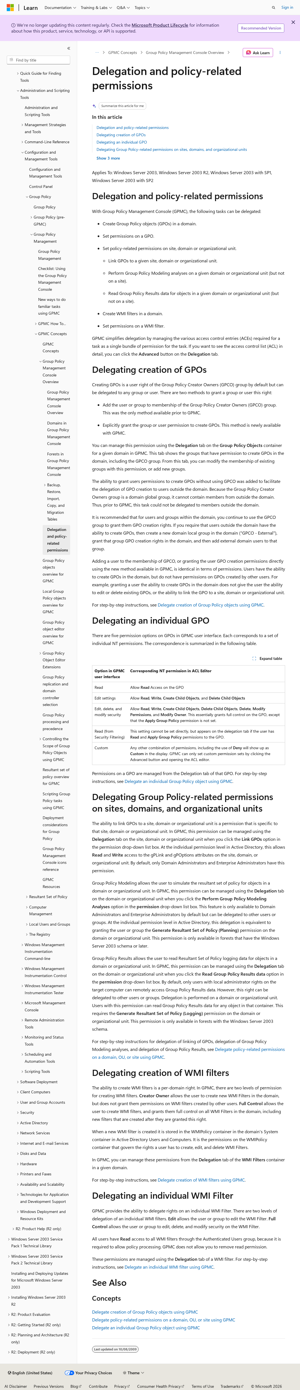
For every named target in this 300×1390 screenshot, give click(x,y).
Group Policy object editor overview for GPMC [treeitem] (54, 632)
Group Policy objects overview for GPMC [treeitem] (54, 571)
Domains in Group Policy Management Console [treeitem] (58, 433)
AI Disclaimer (15, 1386)
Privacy (120, 1386)
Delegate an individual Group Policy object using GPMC (178, 781)
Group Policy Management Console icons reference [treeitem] (55, 859)
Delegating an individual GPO (122, 142)
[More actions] (280, 52)
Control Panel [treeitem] (40, 186)
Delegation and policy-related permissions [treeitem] (57, 540)
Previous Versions (49, 1386)
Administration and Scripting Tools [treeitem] (41, 111)
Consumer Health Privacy (159, 1386)
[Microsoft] (10, 7)
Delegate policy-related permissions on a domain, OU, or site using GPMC (163, 1320)
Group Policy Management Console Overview (185, 52)
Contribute (98, 1386)
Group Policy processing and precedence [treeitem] (56, 721)
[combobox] (38, 60)
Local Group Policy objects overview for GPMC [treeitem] (54, 602)
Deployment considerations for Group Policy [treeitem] (55, 828)
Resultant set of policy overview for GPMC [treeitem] (56, 776)
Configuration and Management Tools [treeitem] (45, 173)
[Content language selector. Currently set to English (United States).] (30, 1372)
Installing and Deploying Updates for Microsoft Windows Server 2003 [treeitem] (39, 1280)
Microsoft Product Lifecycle (160, 25)
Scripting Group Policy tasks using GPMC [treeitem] (56, 800)
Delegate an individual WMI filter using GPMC (169, 1267)
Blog (74, 1386)
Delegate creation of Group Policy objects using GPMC (211, 605)
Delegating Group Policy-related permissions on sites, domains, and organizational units (172, 149)
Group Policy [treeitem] (45, 207)
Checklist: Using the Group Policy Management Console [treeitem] (52, 279)
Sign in (287, 7)
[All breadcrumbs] (97, 52)
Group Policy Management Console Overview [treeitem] (58, 402)
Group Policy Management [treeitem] (49, 255)
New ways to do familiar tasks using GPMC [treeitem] (52, 306)
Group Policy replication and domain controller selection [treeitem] (55, 690)
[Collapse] (69, 48)
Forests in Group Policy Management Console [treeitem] (58, 464)
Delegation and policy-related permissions (133, 127)
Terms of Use (203, 1386)
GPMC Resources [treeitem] (51, 883)
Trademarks (230, 1386)
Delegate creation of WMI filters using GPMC (201, 1180)
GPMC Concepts (122, 52)
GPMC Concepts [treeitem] (51, 347)
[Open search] (273, 8)
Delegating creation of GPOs (121, 134)
